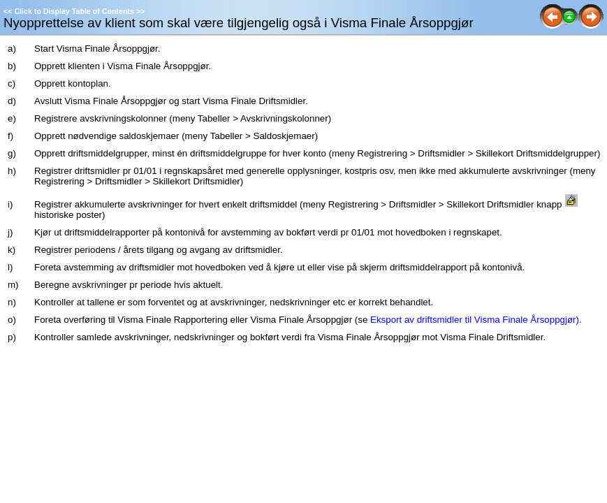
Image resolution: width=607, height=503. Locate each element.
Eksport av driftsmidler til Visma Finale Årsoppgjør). (476, 319)
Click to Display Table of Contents (74, 11)
